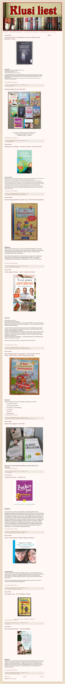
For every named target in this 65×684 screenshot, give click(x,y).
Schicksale (19, 589)
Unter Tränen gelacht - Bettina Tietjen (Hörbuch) (19, 538)
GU (12, 194)
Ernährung (9, 348)
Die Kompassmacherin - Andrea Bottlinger (17, 629)
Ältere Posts (42, 676)
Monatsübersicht (10, 141)
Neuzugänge (10, 472)
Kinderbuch (18, 418)
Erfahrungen (10, 194)
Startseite (6, 31)
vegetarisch (28, 348)
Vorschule (33, 418)
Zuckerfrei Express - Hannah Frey (15, 477)
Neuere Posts (7, 676)
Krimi (13, 86)
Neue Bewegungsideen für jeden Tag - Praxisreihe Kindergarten (24, 199)
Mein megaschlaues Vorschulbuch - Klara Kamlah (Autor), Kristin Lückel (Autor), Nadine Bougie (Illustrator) (22, 354)
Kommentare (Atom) (12, 678)
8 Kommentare (22, 140)
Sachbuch (19, 194)
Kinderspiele (22, 418)
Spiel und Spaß (29, 418)
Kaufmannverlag (10, 418)
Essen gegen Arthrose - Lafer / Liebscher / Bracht (20, 272)
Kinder (14, 418)
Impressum (53, 31)
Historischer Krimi (10, 673)
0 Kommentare (22, 193)
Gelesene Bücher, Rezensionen (16, 31)
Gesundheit (13, 348)
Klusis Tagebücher (13, 84)
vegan (25, 348)
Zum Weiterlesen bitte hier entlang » (11, 82)
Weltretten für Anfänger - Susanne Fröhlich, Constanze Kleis (23, 146)
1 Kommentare (22, 84)
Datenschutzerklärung (44, 31)
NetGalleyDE (16, 194)
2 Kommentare (22, 471)
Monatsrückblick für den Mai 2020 (15, 89)
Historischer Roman (17, 673)
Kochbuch (18, 348)
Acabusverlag (10, 86)
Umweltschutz (24, 194)
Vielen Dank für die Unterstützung (31, 31)
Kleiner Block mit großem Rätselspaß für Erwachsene (24, 619)
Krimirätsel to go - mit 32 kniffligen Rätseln (18, 594)
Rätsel (25, 418)
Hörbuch (16, 589)
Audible (9, 589)
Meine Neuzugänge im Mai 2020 (15, 423)
